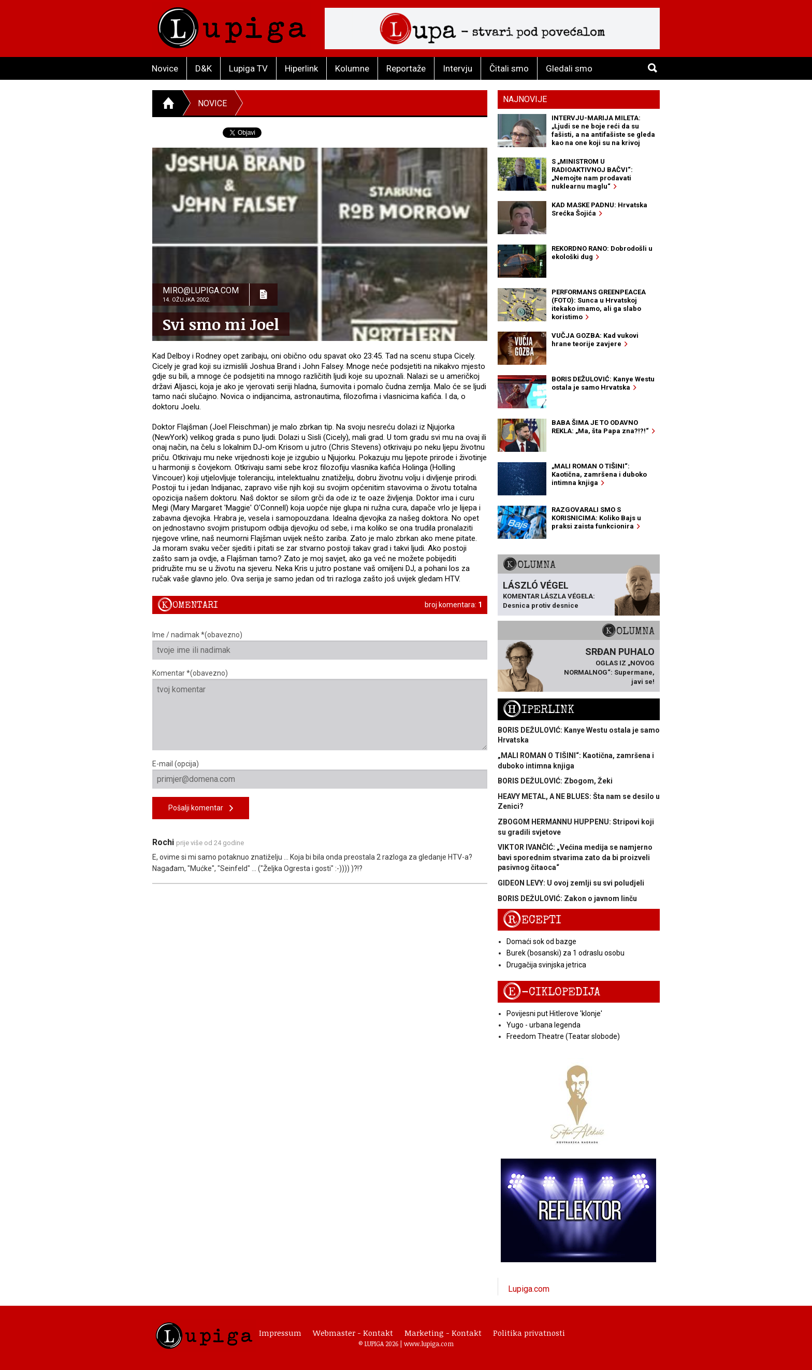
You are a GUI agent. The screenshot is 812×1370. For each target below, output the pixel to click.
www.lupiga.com (429, 1343)
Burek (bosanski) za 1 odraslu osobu (565, 953)
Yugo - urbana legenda (543, 1025)
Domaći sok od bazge (541, 941)
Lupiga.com (528, 1289)
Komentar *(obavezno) (319, 709)
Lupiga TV (248, 68)
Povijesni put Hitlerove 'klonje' (554, 1013)
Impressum (280, 1333)
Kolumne (352, 68)
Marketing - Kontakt (443, 1333)
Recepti (532, 920)
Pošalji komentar (200, 808)
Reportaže (406, 68)
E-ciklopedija (551, 992)
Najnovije (525, 99)
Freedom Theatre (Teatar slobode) (563, 1036)
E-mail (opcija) (319, 774)
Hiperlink (301, 68)
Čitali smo (509, 68)
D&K (203, 68)
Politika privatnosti (529, 1333)
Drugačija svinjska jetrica (546, 965)
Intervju (457, 68)
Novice (165, 68)
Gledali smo (569, 68)
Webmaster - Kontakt (353, 1333)
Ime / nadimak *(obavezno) (319, 645)
